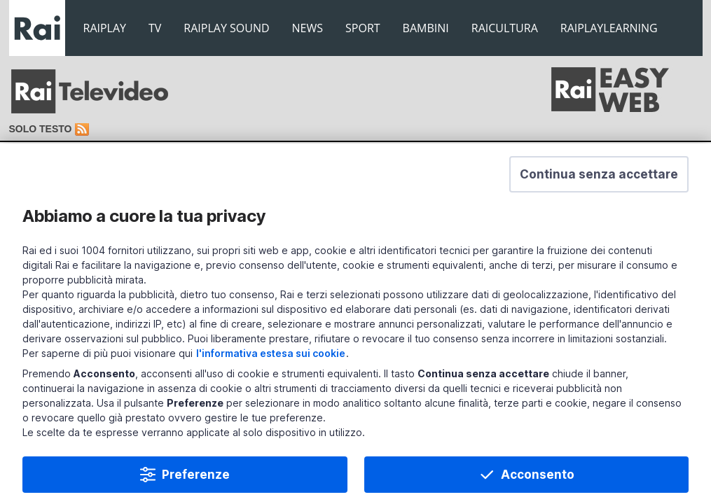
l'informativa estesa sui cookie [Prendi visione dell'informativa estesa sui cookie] (270, 354)
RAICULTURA (504, 28)
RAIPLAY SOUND (226, 28)
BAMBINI (426, 28)
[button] (599, 176)
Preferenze (196, 476)
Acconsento (537, 476)
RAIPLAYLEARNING (609, 28)
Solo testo (40, 128)
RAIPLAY (105, 28)
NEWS (307, 28)
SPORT (362, 28)
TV (155, 28)
